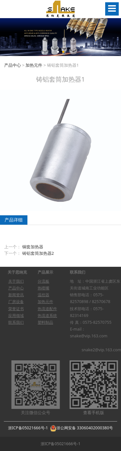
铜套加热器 (32, 247)
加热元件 (33, 65)
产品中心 (12, 65)
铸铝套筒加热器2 (38, 253)
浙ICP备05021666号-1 (28, 428)
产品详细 (14, 220)
